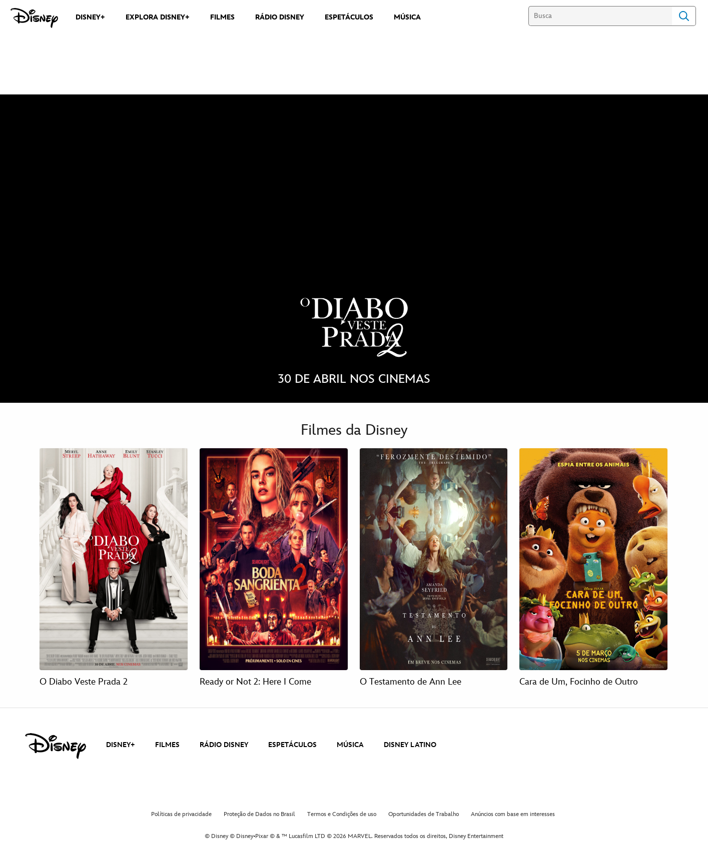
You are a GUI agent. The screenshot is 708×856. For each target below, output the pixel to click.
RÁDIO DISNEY (224, 745)
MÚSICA (350, 745)
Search (684, 16)
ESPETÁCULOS (292, 745)
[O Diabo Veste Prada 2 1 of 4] (114, 559)
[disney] (55, 746)
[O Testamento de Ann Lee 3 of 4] (434, 559)
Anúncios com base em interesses (513, 814)
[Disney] (34, 18)
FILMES (167, 745)
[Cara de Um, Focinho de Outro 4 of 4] (593, 559)
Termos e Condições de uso (341, 814)
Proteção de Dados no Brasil (259, 814)
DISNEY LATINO (410, 745)
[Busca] (600, 16)
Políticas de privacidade (181, 814)
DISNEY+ (120, 745)
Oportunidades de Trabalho (423, 814)
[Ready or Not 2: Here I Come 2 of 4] (274, 559)
